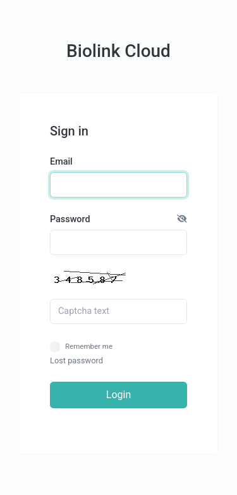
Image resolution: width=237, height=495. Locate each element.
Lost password (76, 360)
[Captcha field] (118, 311)
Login (118, 395)
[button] (182, 220)
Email (61, 161)
